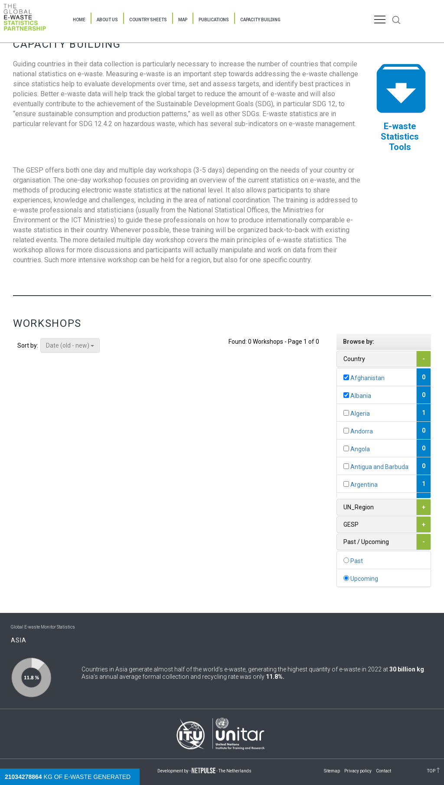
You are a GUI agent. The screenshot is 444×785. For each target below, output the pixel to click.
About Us (107, 19)
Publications (214, 19)
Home (79, 19)
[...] (346, 377)
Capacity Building (260, 19)
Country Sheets (148, 19)
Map (182, 19)
